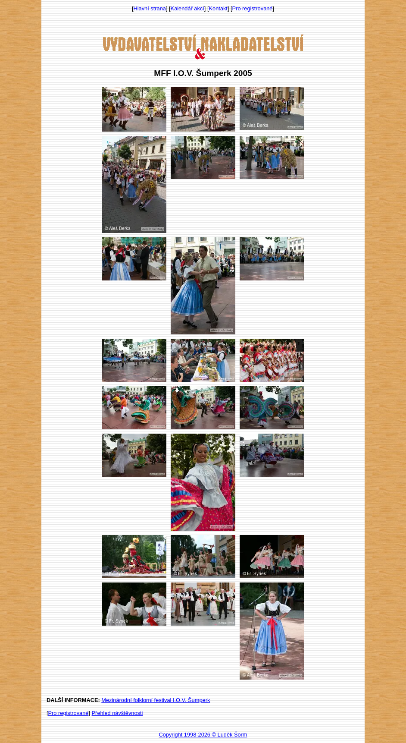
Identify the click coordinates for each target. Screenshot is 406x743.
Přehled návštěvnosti (117, 713)
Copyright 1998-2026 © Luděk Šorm (203, 734)
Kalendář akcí (187, 8)
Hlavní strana (150, 8)
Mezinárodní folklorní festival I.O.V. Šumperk (155, 700)
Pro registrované (252, 8)
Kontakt (218, 8)
